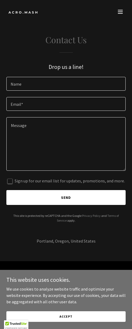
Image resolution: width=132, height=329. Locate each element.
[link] (48, 12)
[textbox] (66, 84)
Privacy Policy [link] (91, 216)
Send (66, 197)
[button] (120, 11)
